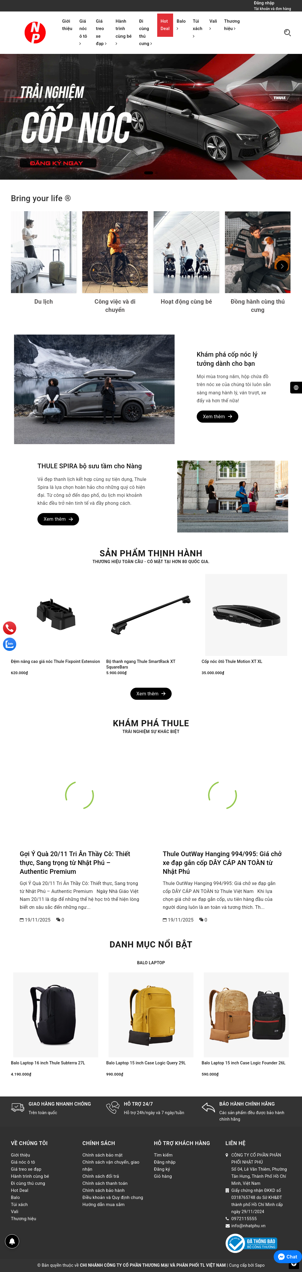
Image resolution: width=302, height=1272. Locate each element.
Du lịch (44, 301)
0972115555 (244, 1218)
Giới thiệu (67, 25)
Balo (181, 25)
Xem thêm (217, 416)
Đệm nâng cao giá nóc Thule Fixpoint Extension (55, 661)
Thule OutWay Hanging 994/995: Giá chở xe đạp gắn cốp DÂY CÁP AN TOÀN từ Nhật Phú (222, 863)
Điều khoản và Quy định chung (113, 1197)
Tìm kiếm (163, 1155)
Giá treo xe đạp (101, 32)
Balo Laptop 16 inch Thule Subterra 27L (48, 1063)
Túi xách (198, 28)
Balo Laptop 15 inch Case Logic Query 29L (146, 1063)
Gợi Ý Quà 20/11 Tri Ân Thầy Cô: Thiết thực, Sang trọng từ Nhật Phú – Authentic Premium (75, 863)
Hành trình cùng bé (124, 32)
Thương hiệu (232, 25)
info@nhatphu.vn (249, 1225)
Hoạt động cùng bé (186, 301)
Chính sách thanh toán (105, 1183)
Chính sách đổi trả (101, 1176)
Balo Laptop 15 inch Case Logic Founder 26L (243, 1063)
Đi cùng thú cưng (145, 32)
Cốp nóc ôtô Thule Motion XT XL (232, 661)
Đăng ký (162, 1169)
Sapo (260, 1265)
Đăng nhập (164, 1162)
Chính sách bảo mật (103, 1155)
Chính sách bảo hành (104, 1190)
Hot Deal (165, 25)
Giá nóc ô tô (83, 32)
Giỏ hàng (163, 1176)
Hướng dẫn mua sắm (104, 1204)
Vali (213, 25)
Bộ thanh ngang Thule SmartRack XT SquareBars (140, 664)
